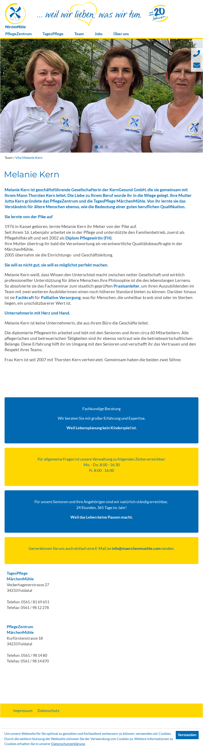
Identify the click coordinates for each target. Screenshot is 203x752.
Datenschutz (48, 710)
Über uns (121, 34)
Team (79, 34)
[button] (96, 147)
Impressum (22, 710)
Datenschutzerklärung (68, 744)
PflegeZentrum (18, 34)
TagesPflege (53, 34)
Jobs (98, 34)
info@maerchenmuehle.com (136, 548)
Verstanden (187, 735)
